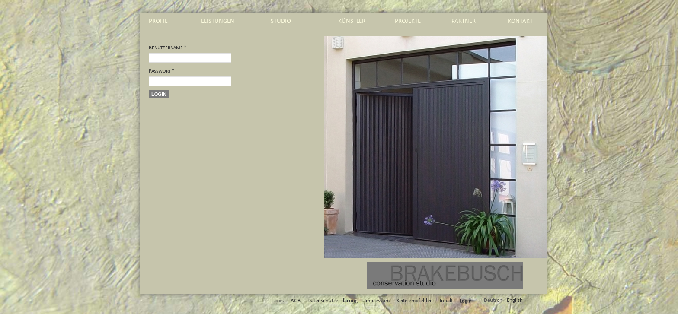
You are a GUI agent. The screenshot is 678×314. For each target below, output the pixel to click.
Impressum (377, 301)
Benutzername (167, 48)
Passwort (161, 71)
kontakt (520, 21)
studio (281, 21)
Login (158, 94)
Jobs (279, 301)
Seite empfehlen (415, 301)
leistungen (217, 21)
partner (463, 21)
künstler (351, 21)
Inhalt (446, 301)
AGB (296, 301)
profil (158, 21)
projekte (408, 21)
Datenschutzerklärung (332, 301)
